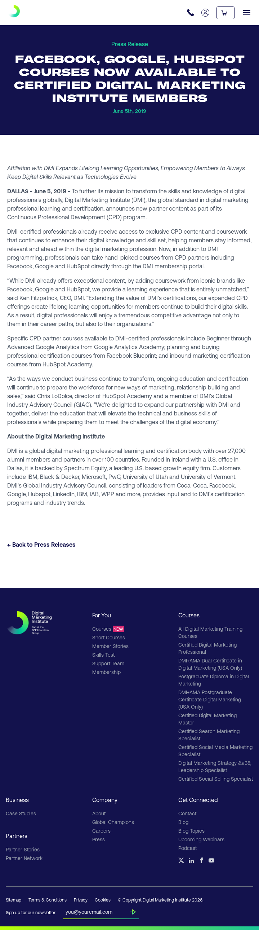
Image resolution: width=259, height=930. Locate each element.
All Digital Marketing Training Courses (210, 632)
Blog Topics (191, 831)
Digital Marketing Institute (97, 199)
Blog (183, 822)
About (99, 813)
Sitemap (13, 899)
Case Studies (21, 813)
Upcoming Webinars (201, 839)
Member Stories (110, 646)
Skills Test (103, 655)
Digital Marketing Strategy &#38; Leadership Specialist (214, 766)
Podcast (187, 848)
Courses (108, 629)
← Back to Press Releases (41, 544)
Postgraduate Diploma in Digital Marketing (213, 680)
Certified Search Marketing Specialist (209, 734)
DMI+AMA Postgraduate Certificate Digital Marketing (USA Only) (209, 699)
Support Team (108, 663)
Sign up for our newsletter (30, 912)
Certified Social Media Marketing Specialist (215, 750)
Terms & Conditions (47, 899)
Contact (187, 813)
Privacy (81, 899)
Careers (101, 831)
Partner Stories (23, 849)
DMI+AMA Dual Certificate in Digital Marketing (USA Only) (210, 664)
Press (98, 839)
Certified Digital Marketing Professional (207, 648)
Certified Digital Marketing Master (207, 719)
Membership (106, 672)
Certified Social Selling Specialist (215, 779)
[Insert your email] (98, 910)
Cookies (103, 899)
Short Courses (108, 637)
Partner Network (24, 858)
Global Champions (113, 822)
